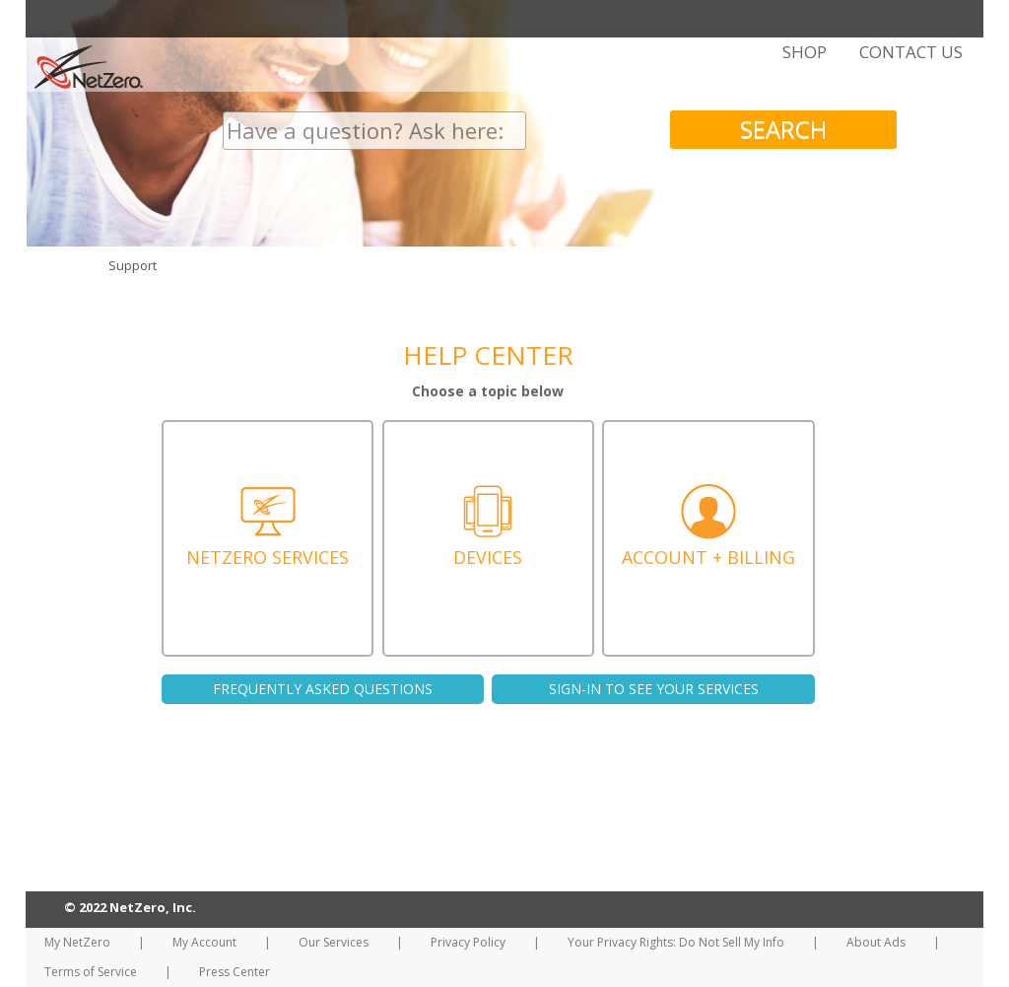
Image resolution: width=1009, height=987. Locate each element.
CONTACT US (911, 52)
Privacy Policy (468, 942)
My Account (204, 942)
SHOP (804, 52)
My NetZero (77, 942)
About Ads (876, 942)
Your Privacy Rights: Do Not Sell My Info (676, 942)
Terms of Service (90, 971)
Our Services (334, 942)
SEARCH (783, 128)
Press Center (234, 971)
